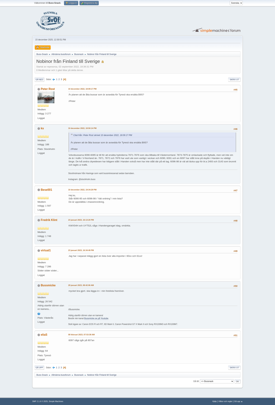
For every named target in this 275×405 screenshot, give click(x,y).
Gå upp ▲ (238, 401)
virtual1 (46, 250)
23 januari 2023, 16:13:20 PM (81, 220)
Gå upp (39, 368)
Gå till (196, 381)
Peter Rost (48, 88)
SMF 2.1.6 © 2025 (40, 401)
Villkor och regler (225, 401)
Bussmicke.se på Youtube (96, 318)
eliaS (44, 334)
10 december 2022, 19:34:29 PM (82, 190)
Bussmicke (48, 285)
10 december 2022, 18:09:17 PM (82, 89)
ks (42, 128)
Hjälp (214, 401)
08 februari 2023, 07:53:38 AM (81, 335)
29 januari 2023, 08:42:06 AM (81, 285)
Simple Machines (56, 401)
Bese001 (46, 189)
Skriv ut (234, 80)
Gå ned (39, 80)
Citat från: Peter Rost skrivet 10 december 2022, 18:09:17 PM (102, 135)
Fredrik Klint (49, 219)
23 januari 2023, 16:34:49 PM (81, 250)
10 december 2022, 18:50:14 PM (82, 128)
